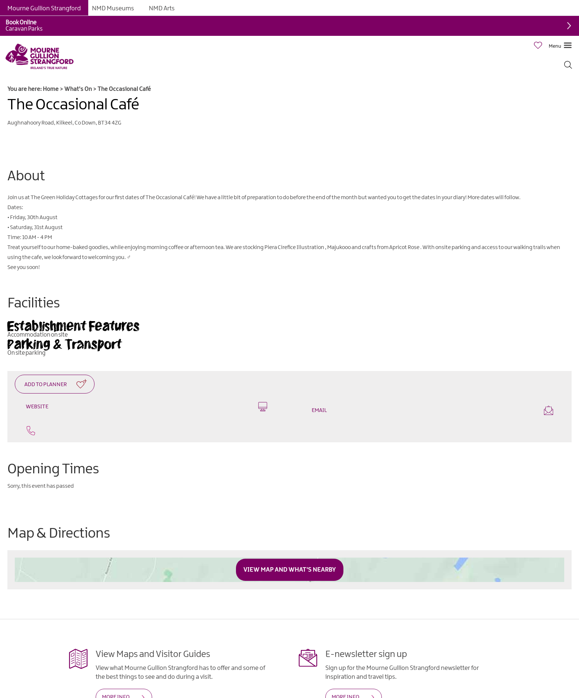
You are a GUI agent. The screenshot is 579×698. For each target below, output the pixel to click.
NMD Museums (113, 8)
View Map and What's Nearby (289, 569)
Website (146, 406)
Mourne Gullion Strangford (44, 8)
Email (432, 410)
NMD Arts (162, 8)
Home (51, 89)
